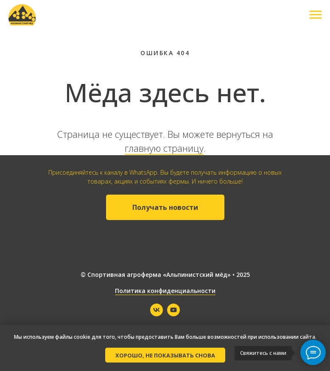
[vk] (156, 314)
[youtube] (173, 314)
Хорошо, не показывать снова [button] (165, 355)
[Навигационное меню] (316, 15)
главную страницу (164, 148)
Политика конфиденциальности (165, 291)
